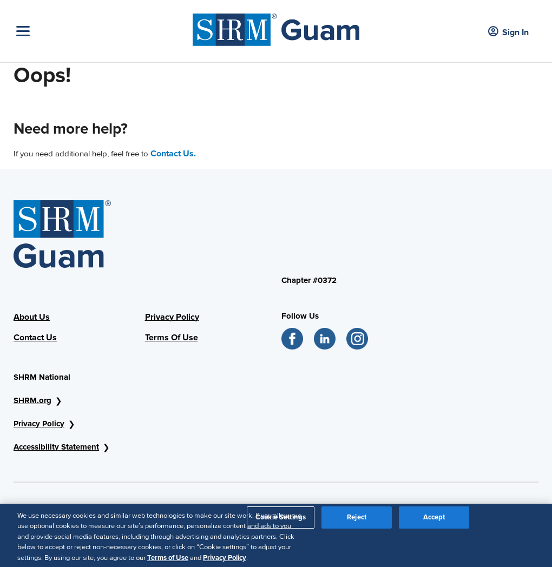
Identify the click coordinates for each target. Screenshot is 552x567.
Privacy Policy (172, 317)
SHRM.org (32, 400)
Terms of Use (167, 560)
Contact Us (35, 337)
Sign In (508, 32)
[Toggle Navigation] (102, 31)
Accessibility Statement (56, 447)
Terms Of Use (171, 337)
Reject (356, 520)
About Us (32, 317)
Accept (434, 520)
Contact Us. (173, 153)
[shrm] (276, 27)
